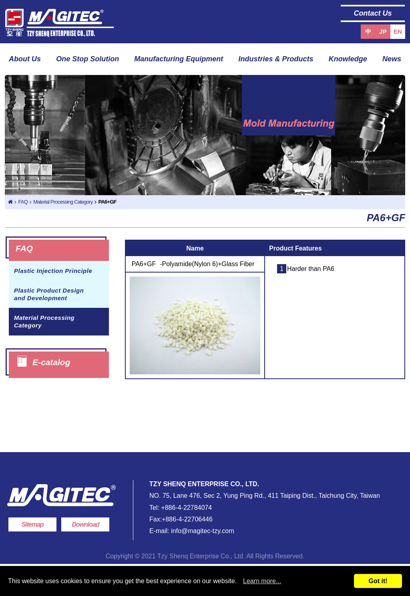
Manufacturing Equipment (178, 59)
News (391, 59)
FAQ (23, 202)
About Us (25, 59)
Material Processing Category (62, 202)
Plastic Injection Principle (53, 270)
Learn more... (262, 581)
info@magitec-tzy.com (201, 530)
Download (85, 524)
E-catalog (51, 361)
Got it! (377, 581)
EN (398, 31)
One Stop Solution (87, 59)
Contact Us (373, 13)
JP (382, 31)
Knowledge (348, 59)
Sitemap (32, 524)
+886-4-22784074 (186, 507)
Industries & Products (276, 59)
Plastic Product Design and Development (49, 294)
